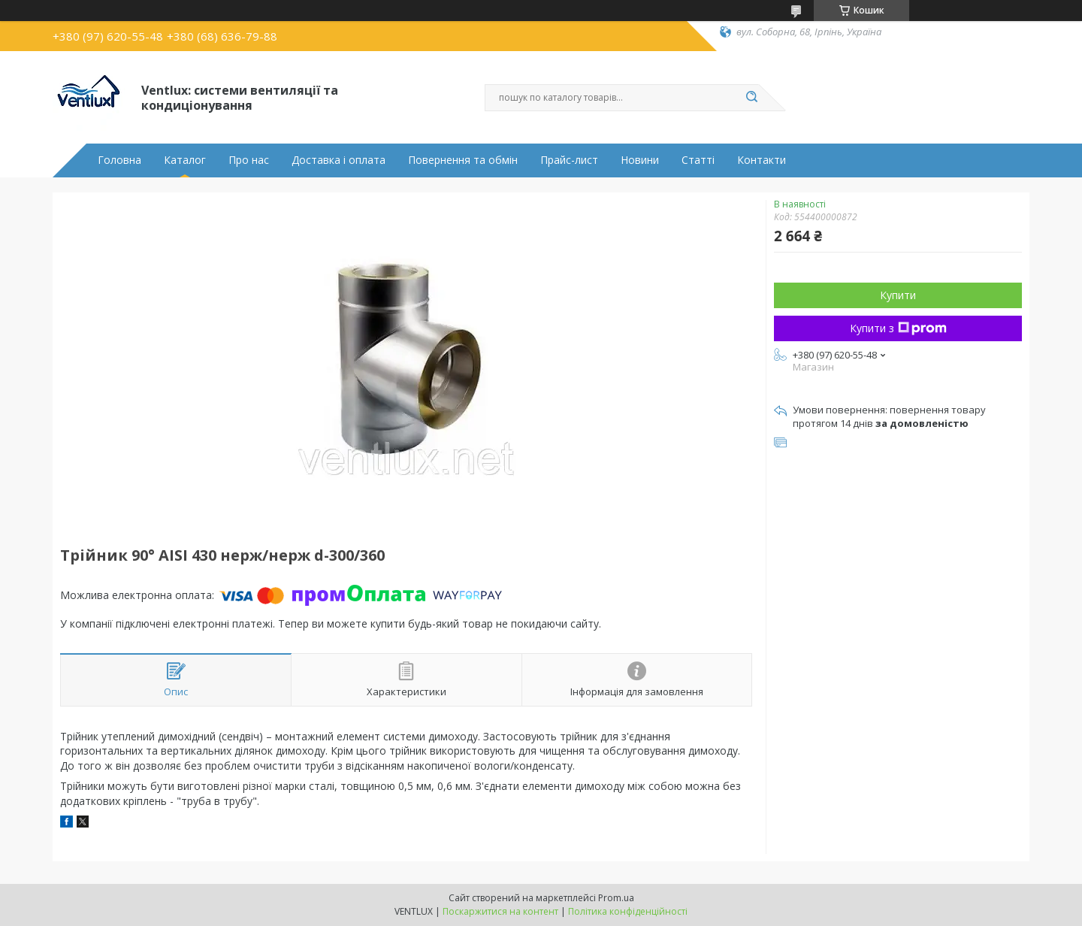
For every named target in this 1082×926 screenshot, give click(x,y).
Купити (898, 295)
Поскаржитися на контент (500, 911)
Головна (119, 160)
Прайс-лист (569, 160)
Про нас (248, 160)
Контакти (761, 160)
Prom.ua (616, 897)
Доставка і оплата (338, 160)
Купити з (898, 328)
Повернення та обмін (463, 160)
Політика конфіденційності (628, 911)
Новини (640, 160)
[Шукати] (751, 97)
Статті (698, 160)
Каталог (185, 160)
